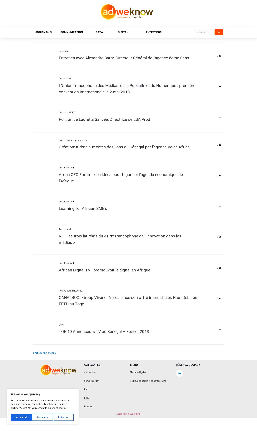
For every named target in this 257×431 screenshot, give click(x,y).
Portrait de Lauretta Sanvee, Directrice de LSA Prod (111, 125)
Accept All (64, 417)
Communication (67, 146)
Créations (82, 146)
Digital (87, 410)
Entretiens (64, 51)
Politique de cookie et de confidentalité (148, 393)
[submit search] (219, 32)
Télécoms (77, 303)
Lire (219, 59)
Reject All (43, 417)
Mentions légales (138, 385)
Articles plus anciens (44, 366)
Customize (21, 417)
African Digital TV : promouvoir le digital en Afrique (110, 282)
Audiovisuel (65, 85)
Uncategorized (66, 180)
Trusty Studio (134, 426)
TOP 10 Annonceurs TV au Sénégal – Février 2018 (109, 344)
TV (73, 119)
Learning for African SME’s (85, 221)
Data (61, 337)
